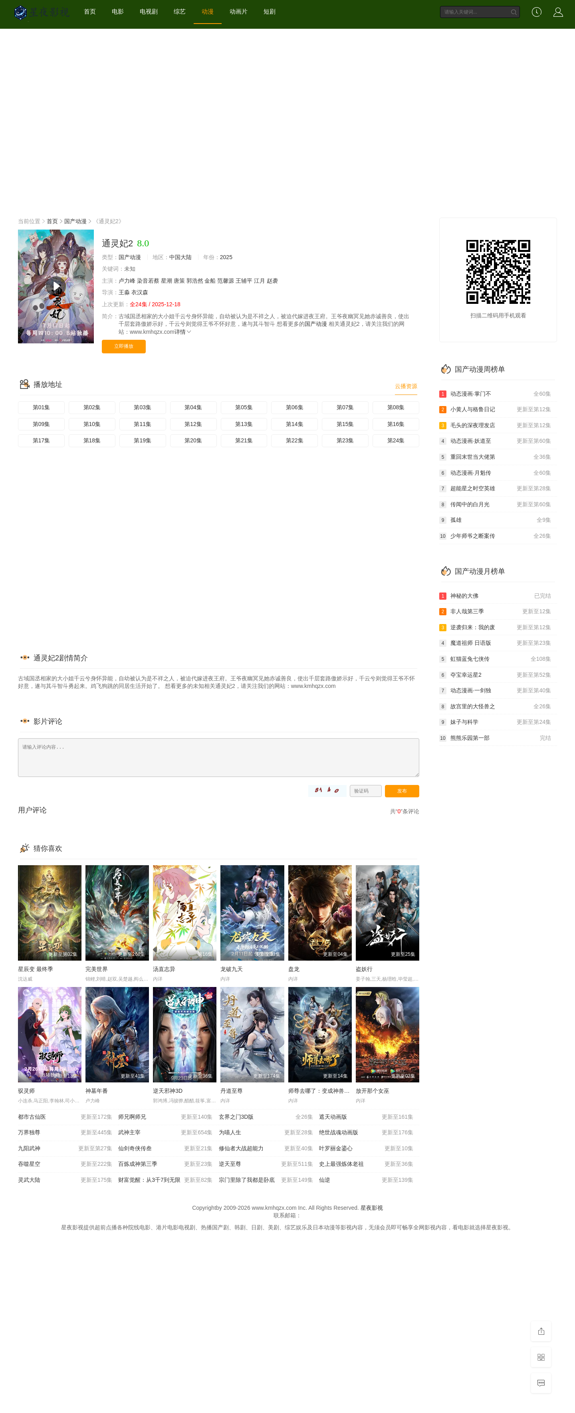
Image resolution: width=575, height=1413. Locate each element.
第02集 (92, 407)
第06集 (294, 407)
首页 (90, 11)
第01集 (41, 407)
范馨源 (225, 280)
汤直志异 (164, 969)
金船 (210, 280)
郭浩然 (194, 280)
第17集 (41, 440)
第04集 (193, 407)
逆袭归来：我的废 (495, 628)
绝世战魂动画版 (366, 1133)
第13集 (244, 424)
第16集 (396, 424)
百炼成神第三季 (165, 1164)
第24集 (396, 440)
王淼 (124, 292)
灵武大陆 (65, 1180)
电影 (118, 11)
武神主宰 (165, 1133)
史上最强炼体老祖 (366, 1164)
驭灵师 (26, 1091)
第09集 (41, 424)
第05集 (244, 407)
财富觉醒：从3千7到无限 (165, 1180)
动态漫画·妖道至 (495, 441)
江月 (259, 280)
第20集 (193, 440)
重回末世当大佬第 (495, 457)
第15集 (345, 424)
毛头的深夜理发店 (495, 426)
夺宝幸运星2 (495, 675)
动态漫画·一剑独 (495, 691)
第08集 (396, 407)
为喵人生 (266, 1133)
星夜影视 (372, 1208)
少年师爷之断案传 (495, 536)
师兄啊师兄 (165, 1117)
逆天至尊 (266, 1164)
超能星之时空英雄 (495, 489)
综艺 (180, 11)
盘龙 (293, 969)
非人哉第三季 (495, 612)
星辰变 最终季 (35, 969)
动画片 (239, 11)
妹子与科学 (495, 722)
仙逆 (366, 1180)
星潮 (166, 280)
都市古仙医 (65, 1117)
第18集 (92, 440)
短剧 (270, 11)
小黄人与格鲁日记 (495, 410)
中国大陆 (180, 257)
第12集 (193, 424)
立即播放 (123, 346)
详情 (183, 332)
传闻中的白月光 (495, 505)
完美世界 (96, 969)
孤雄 (495, 520)
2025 (226, 257)
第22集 (294, 440)
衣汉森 (139, 292)
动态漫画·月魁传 (495, 473)
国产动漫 (75, 221)
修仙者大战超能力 (266, 1149)
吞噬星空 (65, 1164)
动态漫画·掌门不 (495, 394)
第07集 (345, 407)
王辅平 (244, 280)
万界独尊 (65, 1133)
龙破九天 (231, 969)
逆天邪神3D (167, 1091)
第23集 (345, 440)
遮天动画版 (366, 1117)
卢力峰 (127, 280)
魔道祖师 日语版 (495, 643)
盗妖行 (364, 969)
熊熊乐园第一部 (495, 738)
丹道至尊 (231, 1091)
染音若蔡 (148, 280)
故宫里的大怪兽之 (495, 707)
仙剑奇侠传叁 (165, 1149)
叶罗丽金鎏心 (366, 1149)
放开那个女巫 (372, 1091)
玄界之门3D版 (266, 1117)
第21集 (244, 440)
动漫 (208, 11)
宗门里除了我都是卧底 (266, 1180)
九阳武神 (65, 1149)
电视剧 (149, 11)
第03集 (142, 407)
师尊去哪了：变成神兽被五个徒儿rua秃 (337, 1091)
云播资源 (406, 386)
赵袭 (272, 280)
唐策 (179, 280)
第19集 (142, 440)
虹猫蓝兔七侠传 (495, 659)
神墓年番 (96, 1091)
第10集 (92, 424)
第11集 (142, 424)
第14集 (294, 424)
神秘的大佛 (495, 596)
